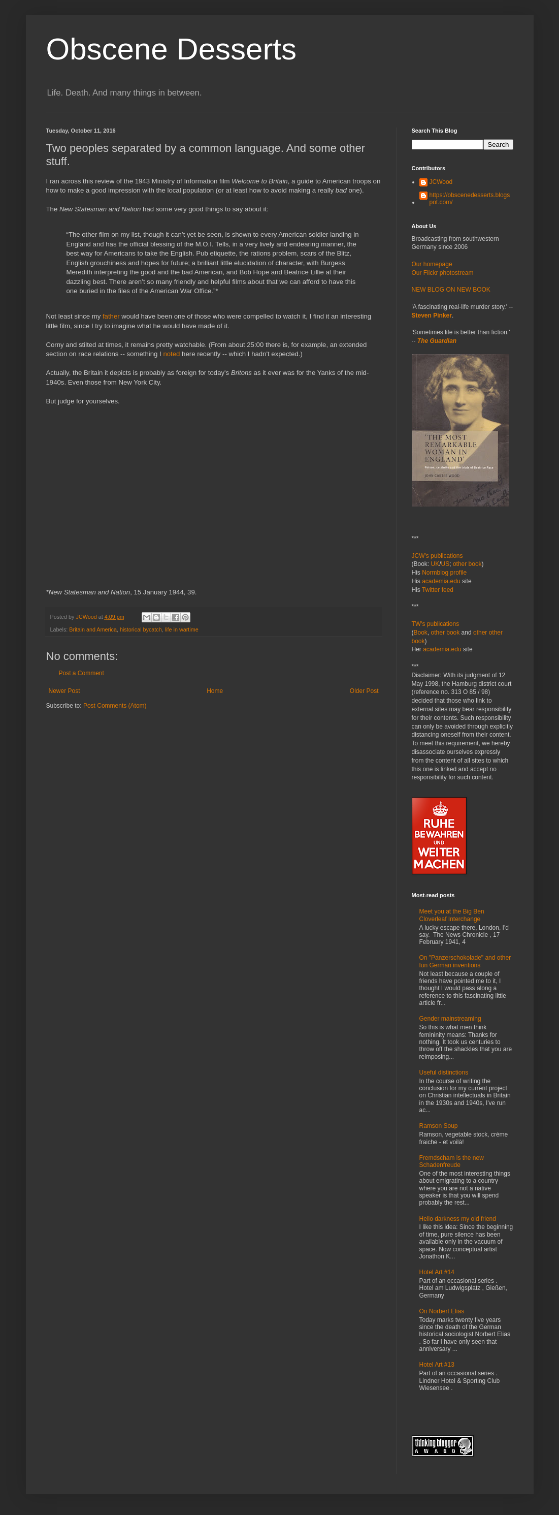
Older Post (364, 691)
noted (171, 354)
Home (215, 691)
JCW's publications (437, 555)
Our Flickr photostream (443, 272)
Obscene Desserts (171, 49)
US (445, 563)
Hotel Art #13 (436, 1364)
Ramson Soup (438, 1125)
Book (421, 632)
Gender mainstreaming (450, 1018)
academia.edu (441, 581)
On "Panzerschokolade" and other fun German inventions (465, 961)
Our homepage (432, 264)
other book (467, 563)
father (111, 316)
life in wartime (182, 629)
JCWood (441, 181)
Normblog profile (444, 572)
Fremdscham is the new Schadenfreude (451, 1161)
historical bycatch (141, 629)
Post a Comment (81, 673)
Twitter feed (437, 589)
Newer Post (64, 691)
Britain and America (93, 629)
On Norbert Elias (442, 1311)
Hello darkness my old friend (457, 1218)
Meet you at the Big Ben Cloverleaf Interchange (451, 915)
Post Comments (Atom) (115, 705)
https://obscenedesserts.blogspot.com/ (470, 199)
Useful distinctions (444, 1072)
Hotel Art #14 (436, 1272)
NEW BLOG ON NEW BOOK (451, 289)
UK (435, 563)
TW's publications (435, 623)
